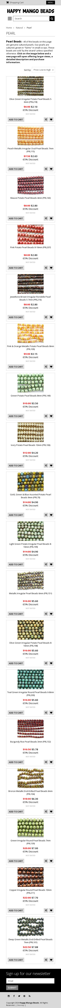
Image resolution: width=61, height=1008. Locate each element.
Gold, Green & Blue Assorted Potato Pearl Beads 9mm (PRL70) (30, 496)
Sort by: (27, 70)
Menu (50, 2)
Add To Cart (16, 119)
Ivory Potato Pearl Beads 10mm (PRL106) (30, 445)
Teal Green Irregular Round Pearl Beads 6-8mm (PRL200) (30, 694)
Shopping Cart (17, 2)
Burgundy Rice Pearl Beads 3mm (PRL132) (30, 741)
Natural (19, 27)
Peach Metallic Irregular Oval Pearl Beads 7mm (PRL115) (31, 150)
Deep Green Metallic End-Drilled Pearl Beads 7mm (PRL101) (31, 941)
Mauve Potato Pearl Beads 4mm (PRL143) (30, 197)
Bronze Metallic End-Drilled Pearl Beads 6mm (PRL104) (30, 792)
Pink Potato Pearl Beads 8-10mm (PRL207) (30, 247)
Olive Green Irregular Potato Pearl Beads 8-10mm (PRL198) (30, 644)
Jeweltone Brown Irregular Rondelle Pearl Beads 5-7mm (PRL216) (30, 298)
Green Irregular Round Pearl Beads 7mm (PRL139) (31, 842)
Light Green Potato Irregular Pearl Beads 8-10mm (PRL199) (30, 545)
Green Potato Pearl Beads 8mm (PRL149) (30, 395)
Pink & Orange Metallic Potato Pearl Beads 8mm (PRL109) (30, 348)
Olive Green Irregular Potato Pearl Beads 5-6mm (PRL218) (30, 100)
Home (9, 27)
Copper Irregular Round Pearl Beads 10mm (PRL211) (30, 891)
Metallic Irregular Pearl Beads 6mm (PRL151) (30, 593)
